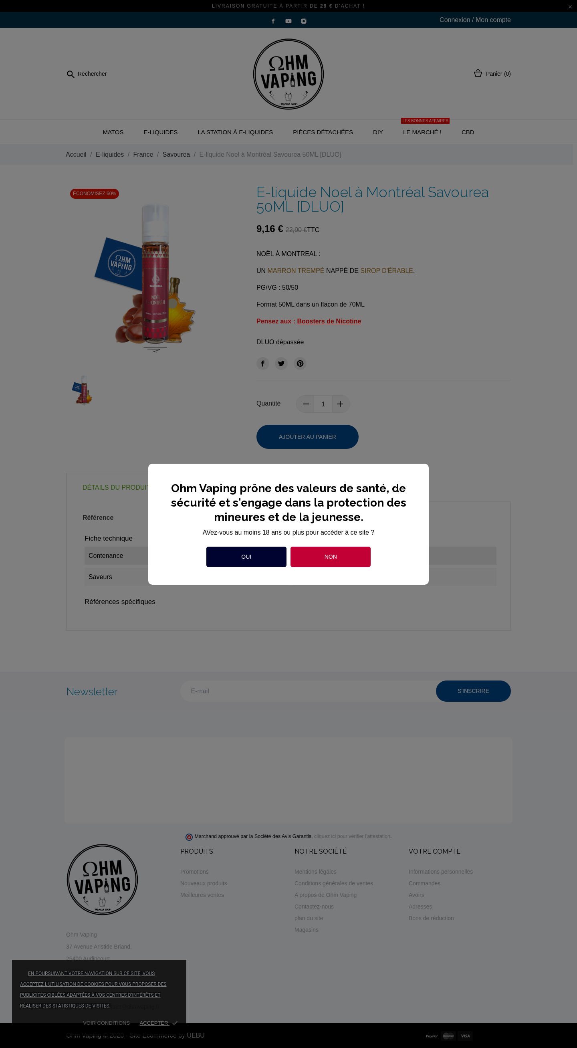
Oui (246, 556)
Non (331, 556)
